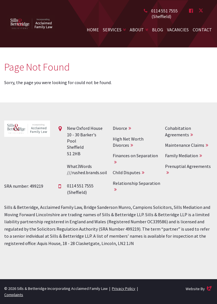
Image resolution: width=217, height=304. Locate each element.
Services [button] (112, 29)
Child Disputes (126, 172)
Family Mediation (181, 155)
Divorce (120, 128)
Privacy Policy (123, 288)
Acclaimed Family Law (31, 23)
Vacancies (178, 29)
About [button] (137, 29)
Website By (199, 288)
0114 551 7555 (164, 11)
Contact (202, 29)
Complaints (13, 294)
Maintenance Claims (184, 145)
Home (93, 29)
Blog (157, 29)
